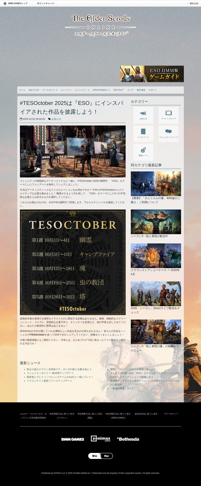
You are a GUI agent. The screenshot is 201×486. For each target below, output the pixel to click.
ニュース (66, 90)
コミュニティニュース (168, 132)
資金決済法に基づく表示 (146, 414)
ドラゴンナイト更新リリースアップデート (49, 380)
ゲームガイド (50, 90)
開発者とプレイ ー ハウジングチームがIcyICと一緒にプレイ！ (60, 377)
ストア (130, 90)
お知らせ (56, 119)
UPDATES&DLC (101, 90)
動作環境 (141, 90)
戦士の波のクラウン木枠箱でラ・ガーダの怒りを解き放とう (59, 369)
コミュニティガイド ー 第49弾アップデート (50, 373)
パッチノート (143, 132)
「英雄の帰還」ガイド (122, 388)
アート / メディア (168, 114)
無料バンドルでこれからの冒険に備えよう (133, 369)
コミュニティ (81, 90)
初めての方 (194, 3)
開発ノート (143, 151)
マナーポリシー (171, 414)
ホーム (22, 90)
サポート (153, 90)
